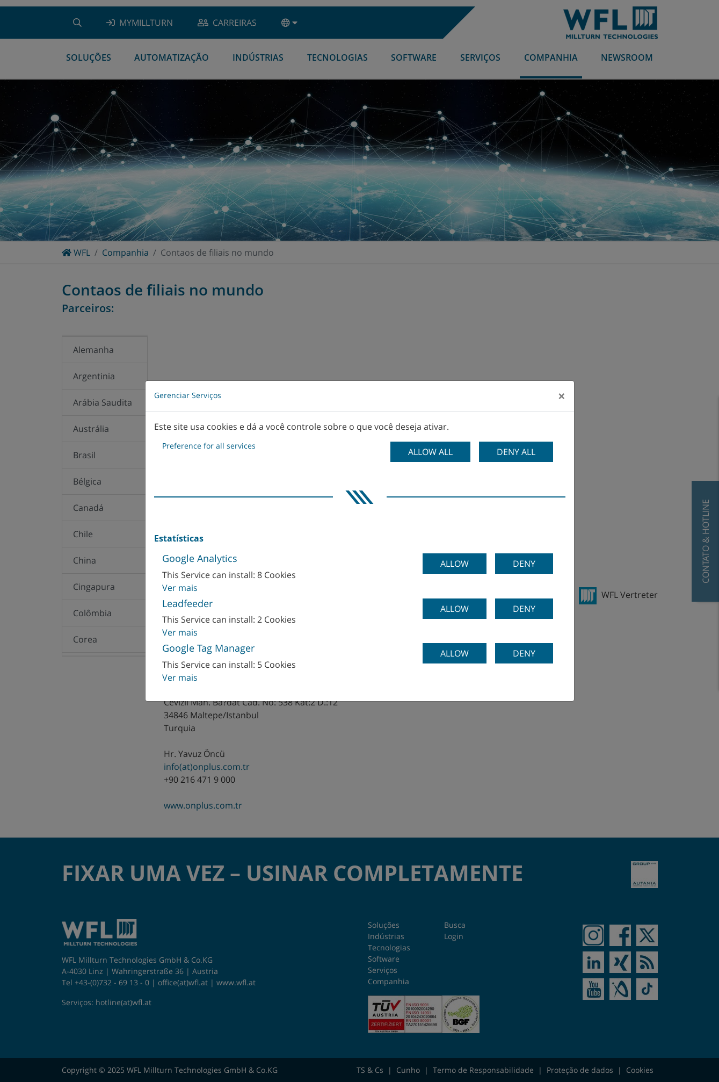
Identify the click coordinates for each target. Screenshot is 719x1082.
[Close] (561, 396)
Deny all (516, 452)
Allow (454, 563)
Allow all (430, 452)
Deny (524, 563)
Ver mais (180, 588)
